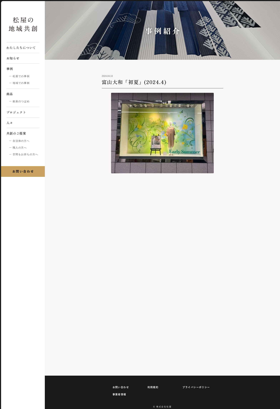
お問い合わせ (120, 387)
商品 (9, 94)
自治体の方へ (21, 140)
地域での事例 (21, 83)
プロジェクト (16, 112)
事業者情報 (119, 394)
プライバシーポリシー (196, 387)
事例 (9, 68)
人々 (9, 122)
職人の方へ (20, 147)
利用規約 (153, 387)
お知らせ (12, 58)
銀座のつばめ (21, 101)
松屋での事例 (21, 76)
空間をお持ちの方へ (25, 154)
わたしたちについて (21, 47)
